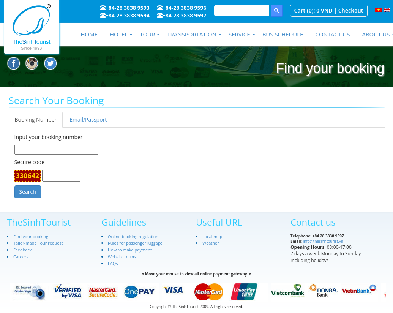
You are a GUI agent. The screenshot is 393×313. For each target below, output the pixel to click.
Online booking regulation (133, 236)
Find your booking (30, 236)
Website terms (122, 256)
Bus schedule (282, 34)
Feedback (22, 250)
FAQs (113, 263)
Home (89, 34)
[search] (240, 10)
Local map (212, 236)
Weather (210, 243)
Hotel (119, 34)
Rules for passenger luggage (135, 243)
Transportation (191, 34)
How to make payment (130, 250)
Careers (20, 256)
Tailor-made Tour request (38, 243)
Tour (147, 34)
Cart (300, 10)
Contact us (332, 34)
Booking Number (36, 119)
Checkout (350, 10)
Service (239, 34)
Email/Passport (88, 119)
